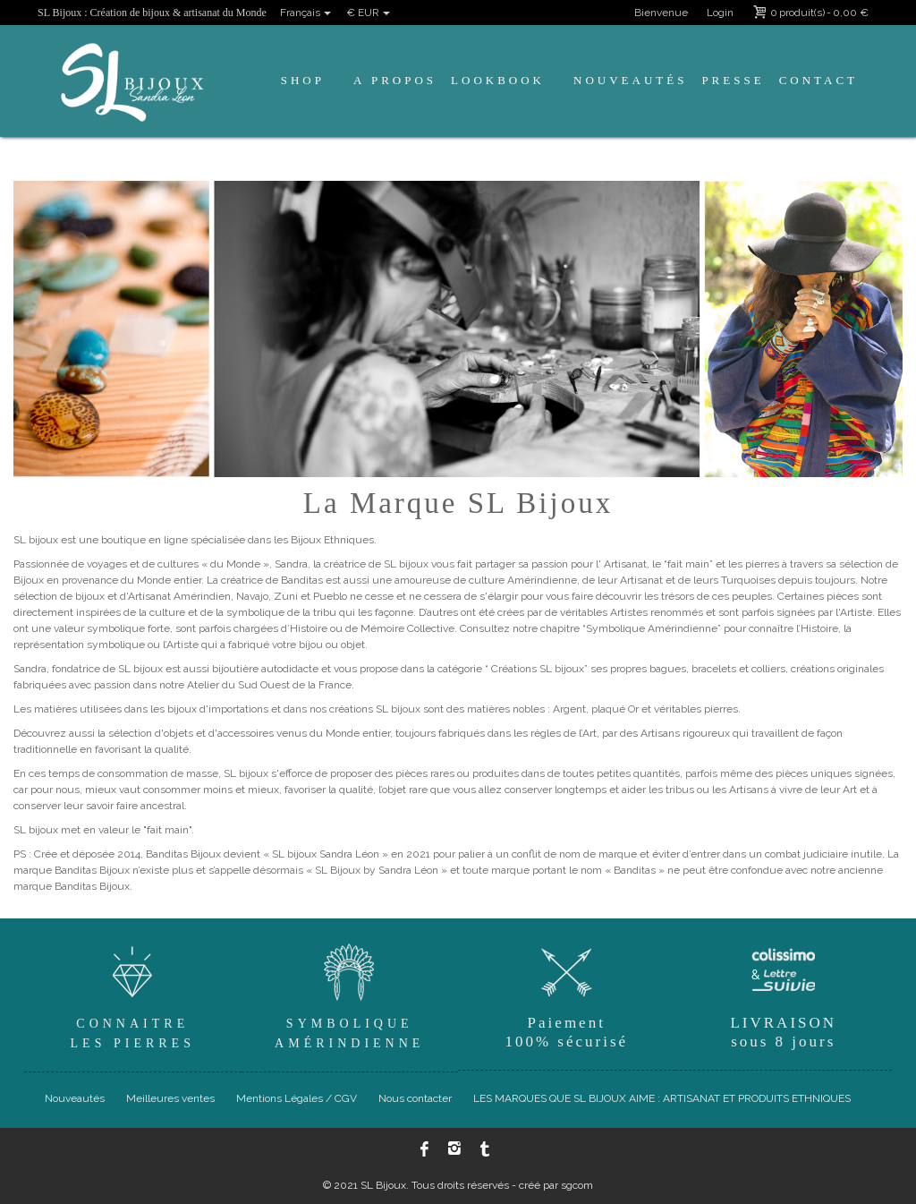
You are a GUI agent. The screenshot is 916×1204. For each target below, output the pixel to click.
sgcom (577, 1185)
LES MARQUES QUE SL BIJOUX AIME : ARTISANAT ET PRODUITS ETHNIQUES (662, 1098)
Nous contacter (415, 1098)
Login (720, 12)
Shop (303, 80)
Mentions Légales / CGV (296, 1098)
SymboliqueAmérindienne (350, 994)
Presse (732, 80)
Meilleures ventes (170, 1098)
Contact (818, 80)
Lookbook (498, 80)
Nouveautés (630, 80)
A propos (395, 80)
